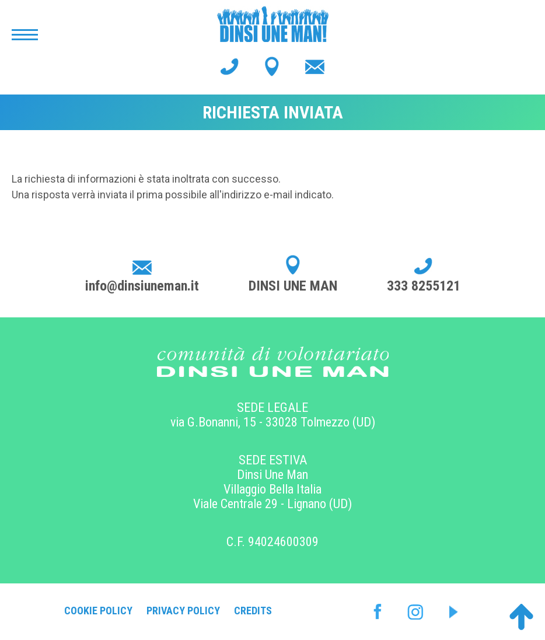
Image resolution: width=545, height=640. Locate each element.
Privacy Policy (183, 610)
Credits (253, 610)
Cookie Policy (98, 610)
